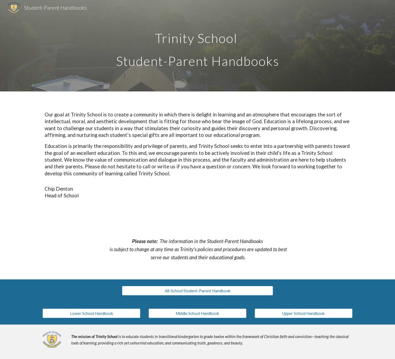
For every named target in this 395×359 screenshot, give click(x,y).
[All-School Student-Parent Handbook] (197, 291)
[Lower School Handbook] (91, 313)
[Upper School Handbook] (303, 313)
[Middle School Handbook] (197, 313)
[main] (197, 46)
